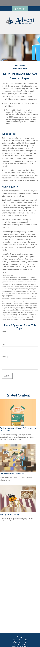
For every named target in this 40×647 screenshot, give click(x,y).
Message (5, 357)
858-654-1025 (22, 640)
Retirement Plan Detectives (12, 473)
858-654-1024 (22, 642)
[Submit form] (7, 376)
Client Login (20, 9)
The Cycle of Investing (9, 514)
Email (4, 344)
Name (4, 332)
